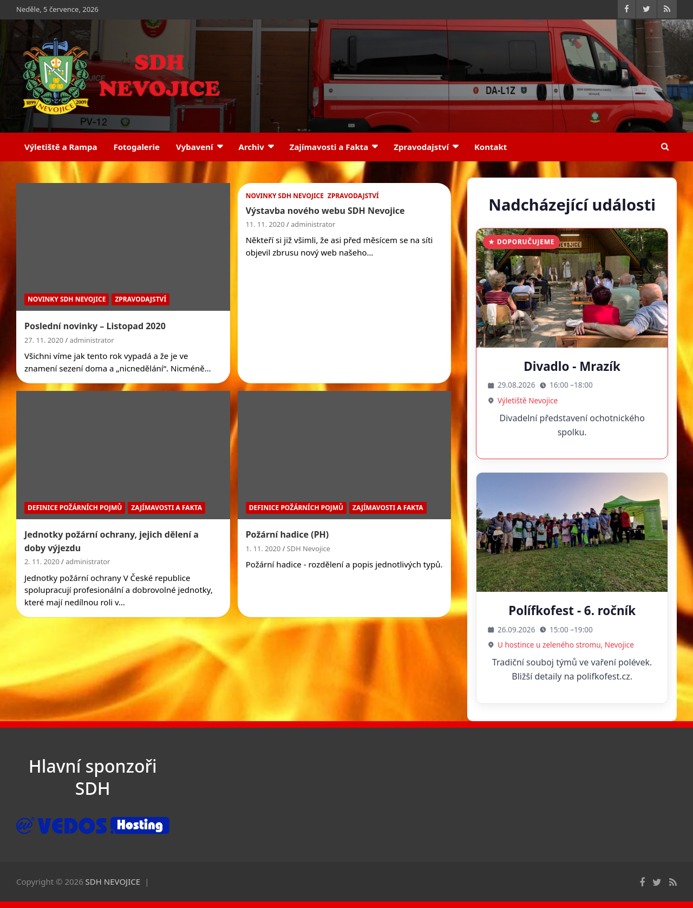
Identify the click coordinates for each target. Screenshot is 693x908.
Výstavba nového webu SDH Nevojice (325, 211)
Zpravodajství (421, 146)
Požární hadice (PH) (287, 534)
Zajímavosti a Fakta (329, 146)
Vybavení (194, 146)
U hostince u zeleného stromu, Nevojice (566, 644)
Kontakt (490, 146)
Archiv (251, 146)
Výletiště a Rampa (60, 146)
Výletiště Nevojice (528, 400)
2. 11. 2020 (42, 561)
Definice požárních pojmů (75, 507)
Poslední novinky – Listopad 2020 (95, 326)
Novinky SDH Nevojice (67, 299)
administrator (92, 340)
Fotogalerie (136, 146)
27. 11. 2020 (43, 340)
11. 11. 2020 (265, 224)
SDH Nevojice (308, 548)
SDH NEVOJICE (113, 881)
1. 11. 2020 (263, 548)
